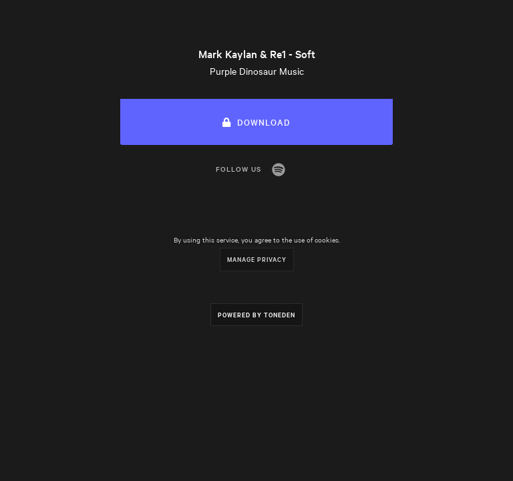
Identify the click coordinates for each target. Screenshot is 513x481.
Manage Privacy (257, 259)
